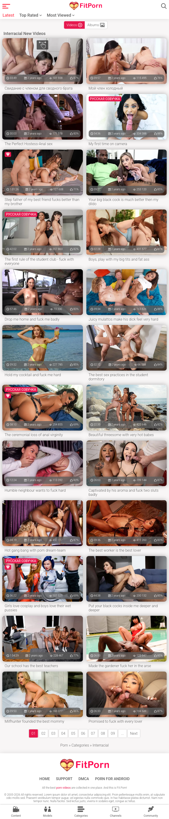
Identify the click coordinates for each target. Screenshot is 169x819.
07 (93, 733)
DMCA (83, 779)
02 (43, 733)
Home (44, 779)
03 (53, 733)
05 (73, 733)
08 (103, 733)
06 (83, 733)
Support (64, 779)
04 (63, 733)
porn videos (63, 787)
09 (113, 733)
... (122, 733)
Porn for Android (112, 779)
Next (134, 733)
